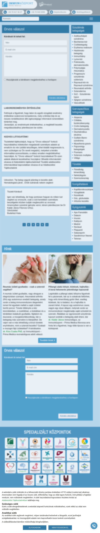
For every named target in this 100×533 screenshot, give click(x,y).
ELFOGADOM (34, 528)
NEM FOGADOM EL (60, 528)
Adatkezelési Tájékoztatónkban (14, 500)
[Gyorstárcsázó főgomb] (94, 525)
